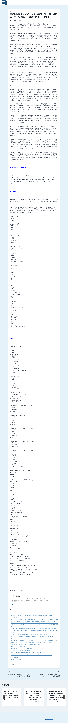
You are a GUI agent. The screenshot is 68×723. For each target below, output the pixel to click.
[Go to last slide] (4, 697)
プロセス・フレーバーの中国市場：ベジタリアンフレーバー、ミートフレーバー (29, 634)
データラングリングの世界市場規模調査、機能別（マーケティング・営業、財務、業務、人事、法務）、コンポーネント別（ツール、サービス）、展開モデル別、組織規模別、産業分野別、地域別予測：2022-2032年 (34, 630)
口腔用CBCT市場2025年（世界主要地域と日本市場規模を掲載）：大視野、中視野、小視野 (31, 655)
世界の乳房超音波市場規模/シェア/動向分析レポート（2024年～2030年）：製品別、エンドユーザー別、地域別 (33, 695)
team (12, 20)
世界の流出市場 (14, 657)
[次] (64, 697)
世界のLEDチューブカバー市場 (18, 646)
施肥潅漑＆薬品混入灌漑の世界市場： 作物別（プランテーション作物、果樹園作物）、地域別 (20, 674)
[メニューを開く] (65, 3)
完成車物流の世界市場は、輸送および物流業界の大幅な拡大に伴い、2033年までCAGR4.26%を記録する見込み (56, 695)
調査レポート (12, 11)
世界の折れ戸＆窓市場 (16, 659)
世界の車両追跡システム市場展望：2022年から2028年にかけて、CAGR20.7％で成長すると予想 (47, 674)
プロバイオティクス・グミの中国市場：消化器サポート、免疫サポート (27, 652)
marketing (29, 701)
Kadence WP (49, 719)
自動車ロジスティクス (15, 664)
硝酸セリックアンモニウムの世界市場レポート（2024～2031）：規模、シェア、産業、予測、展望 (11, 695)
